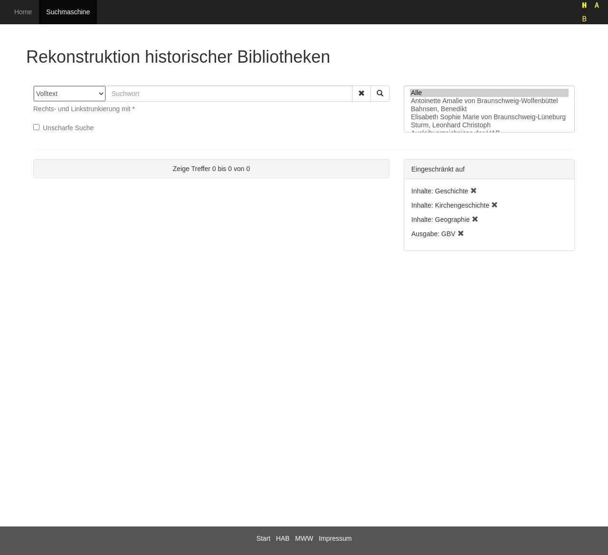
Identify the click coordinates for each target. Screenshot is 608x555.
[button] (361, 94)
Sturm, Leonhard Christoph (489, 125)
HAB (283, 538)
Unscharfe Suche (63, 128)
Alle (489, 93)
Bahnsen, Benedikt (489, 109)
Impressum (335, 538)
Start (263, 538)
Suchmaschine (68, 12)
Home (23, 12)
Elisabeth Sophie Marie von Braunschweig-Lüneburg (489, 117)
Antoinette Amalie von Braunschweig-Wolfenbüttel (489, 101)
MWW (304, 538)
